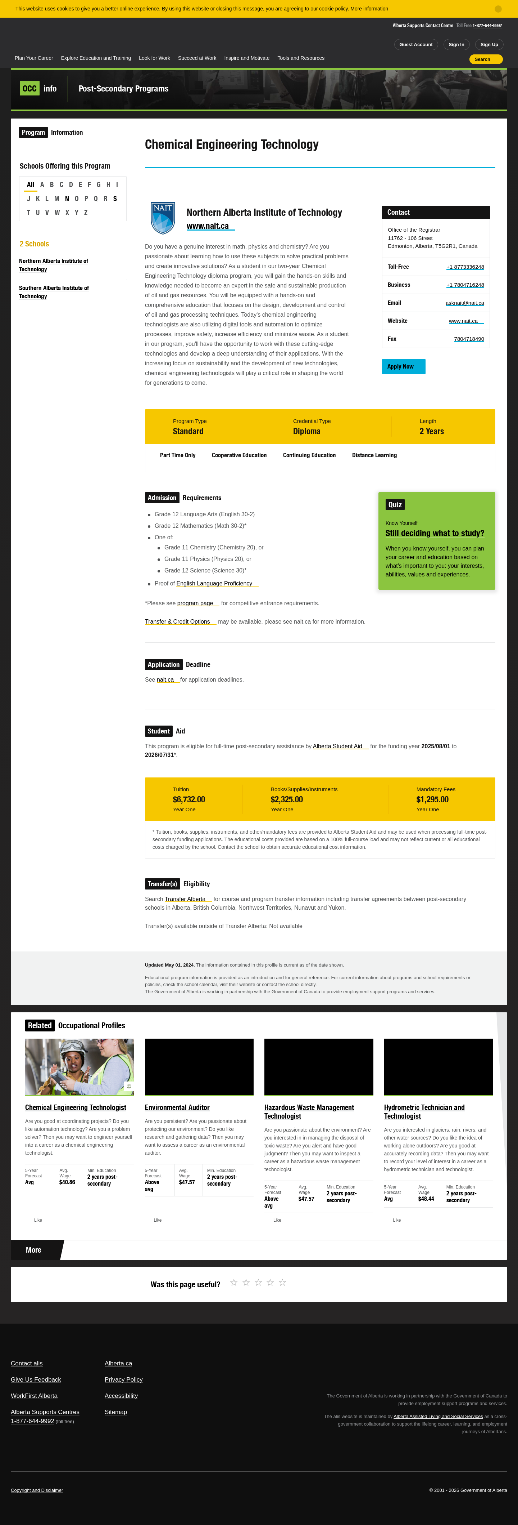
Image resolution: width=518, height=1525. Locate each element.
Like (448, 58)
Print (461, 59)
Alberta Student (341, 746)
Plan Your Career (34, 58)
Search (482, 59)
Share (423, 59)
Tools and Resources (301, 58)
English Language (217, 583)
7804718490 (469, 339)
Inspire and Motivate (246, 58)
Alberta (39, 36)
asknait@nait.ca (465, 303)
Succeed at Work (197, 58)
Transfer (188, 899)
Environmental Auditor (184, 1115)
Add (436, 59)
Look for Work (154, 58)
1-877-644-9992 (487, 25)
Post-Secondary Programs (124, 88)
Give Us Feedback (36, 1379)
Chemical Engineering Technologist (91, 1115)
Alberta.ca (118, 1363)
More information (369, 9)
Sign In (456, 44)
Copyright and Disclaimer (37, 1490)
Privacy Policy (124, 1379)
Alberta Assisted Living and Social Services (438, 1416)
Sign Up (489, 44)
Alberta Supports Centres (45, 1412)
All (31, 184)
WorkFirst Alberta (34, 1395)
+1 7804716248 (465, 285)
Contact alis (27, 1363)
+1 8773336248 (465, 267)
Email (212, 180)
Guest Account (416, 44)
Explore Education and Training (96, 58)
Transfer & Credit (181, 622)
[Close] (498, 9)
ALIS (88, 35)
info (38, 88)
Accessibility (121, 1395)
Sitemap (116, 1412)
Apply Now (400, 366)
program (198, 603)
